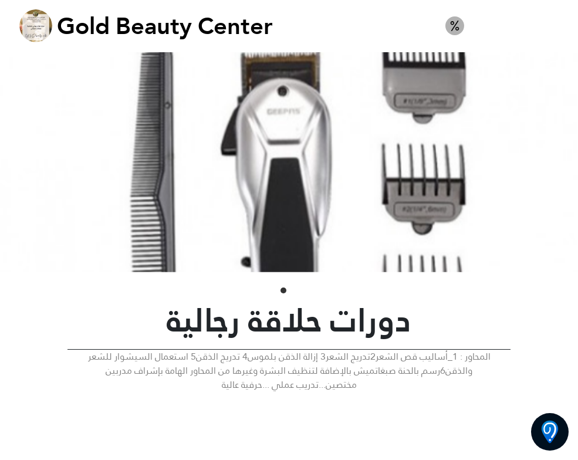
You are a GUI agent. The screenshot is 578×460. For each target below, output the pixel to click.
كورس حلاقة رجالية (520, 25)
